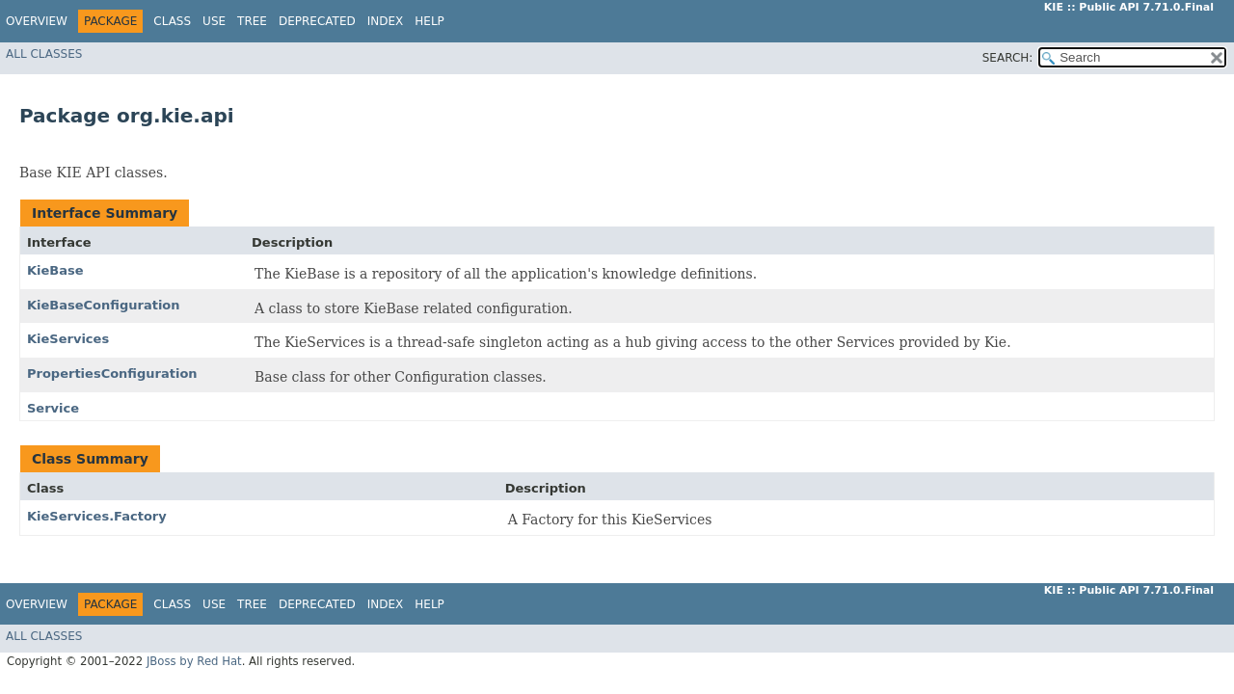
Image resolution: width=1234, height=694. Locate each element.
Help (429, 21)
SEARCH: (1007, 58)
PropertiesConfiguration (112, 373)
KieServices (68, 339)
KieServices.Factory (97, 516)
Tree (252, 21)
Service (53, 408)
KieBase (55, 270)
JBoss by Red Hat (194, 661)
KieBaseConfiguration (103, 305)
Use (214, 21)
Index (385, 21)
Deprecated (317, 21)
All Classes (44, 54)
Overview (36, 21)
